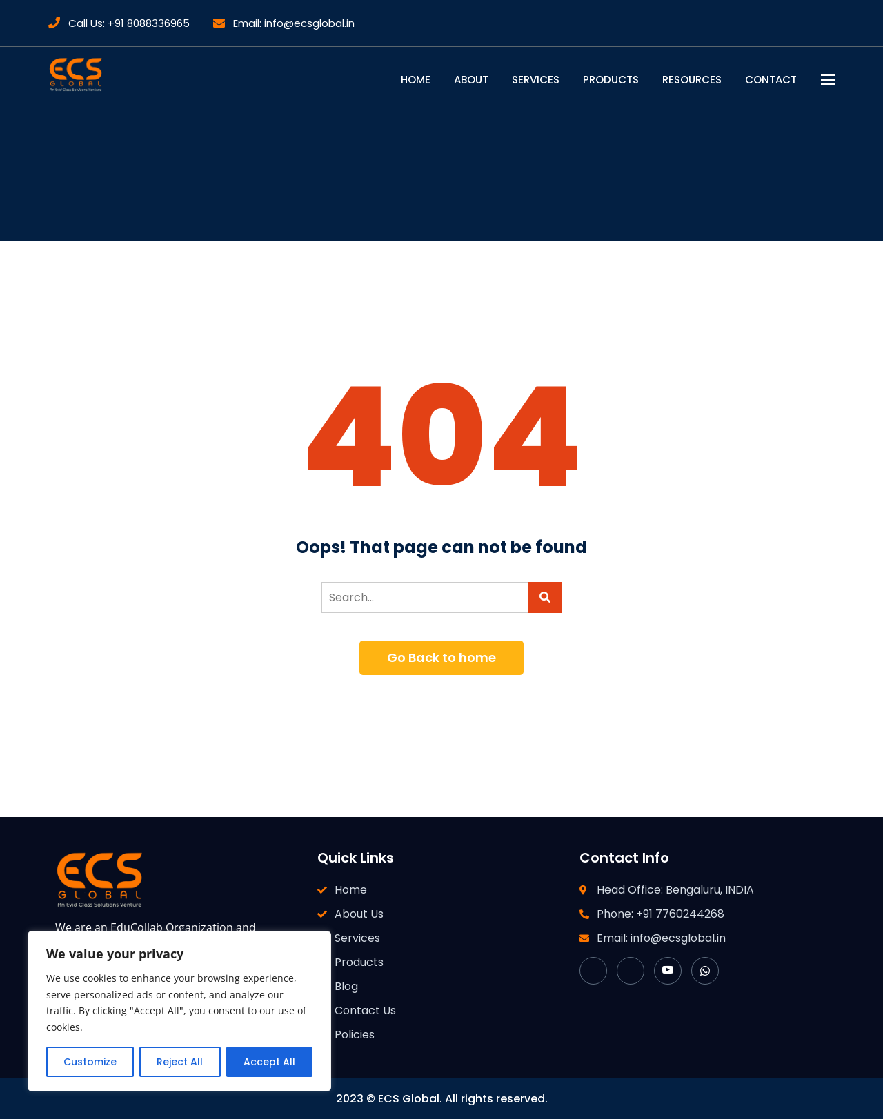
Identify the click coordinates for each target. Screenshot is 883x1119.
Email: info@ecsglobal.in (284, 23)
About (471, 79)
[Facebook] (593, 971)
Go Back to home (441, 657)
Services (535, 79)
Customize (90, 1062)
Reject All (180, 1062)
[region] (179, 1011)
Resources (692, 79)
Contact (771, 79)
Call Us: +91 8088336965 (119, 23)
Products (611, 79)
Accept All (269, 1062)
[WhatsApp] (705, 971)
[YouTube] (668, 971)
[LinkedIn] (630, 971)
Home (415, 79)
